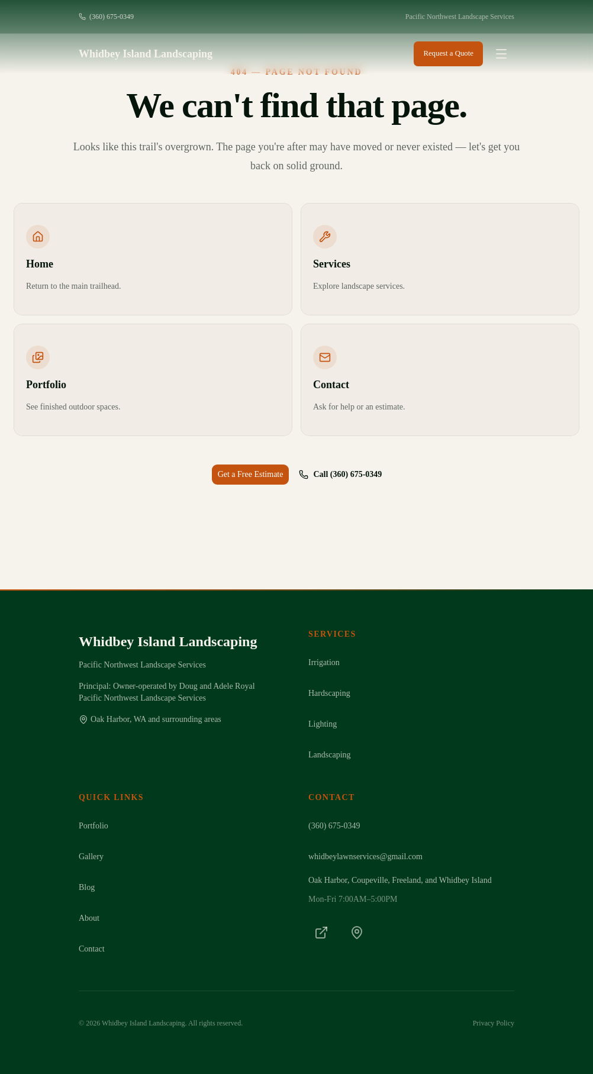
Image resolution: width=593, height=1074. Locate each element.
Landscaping (329, 754)
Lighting (322, 724)
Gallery (91, 856)
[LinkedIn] (321, 933)
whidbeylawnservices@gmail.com (365, 856)
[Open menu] (501, 54)
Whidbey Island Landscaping (145, 54)
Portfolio (93, 825)
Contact (92, 948)
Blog (87, 887)
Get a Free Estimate (250, 474)
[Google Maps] (357, 933)
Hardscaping (329, 693)
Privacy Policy (493, 1023)
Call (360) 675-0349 (340, 474)
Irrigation (324, 662)
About (89, 918)
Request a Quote (448, 53)
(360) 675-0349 (106, 16)
